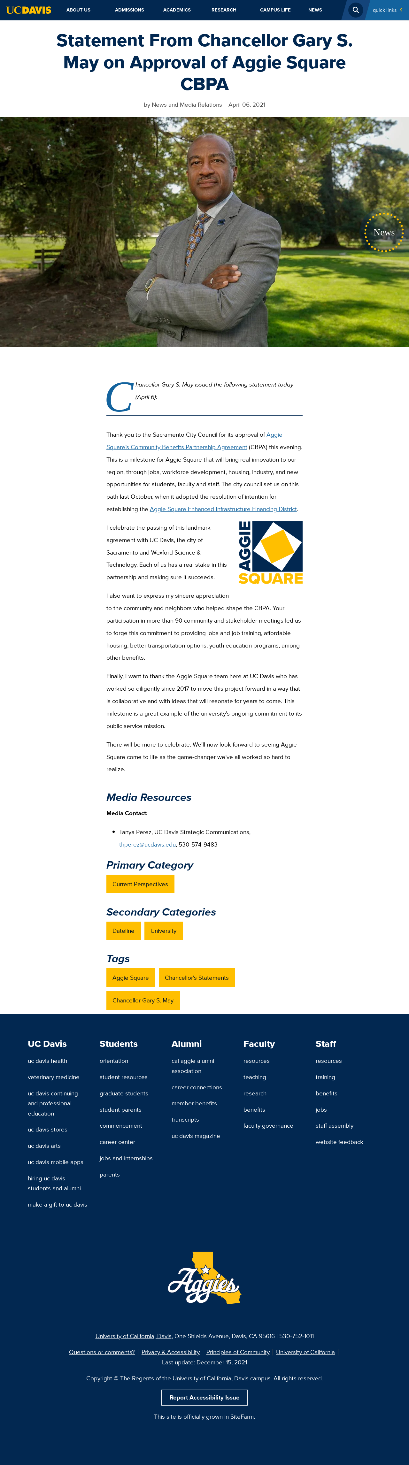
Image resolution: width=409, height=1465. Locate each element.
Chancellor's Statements (197, 977)
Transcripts (185, 1119)
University (163, 930)
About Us (78, 9)
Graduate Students (124, 1093)
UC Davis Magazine (196, 1135)
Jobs (321, 1109)
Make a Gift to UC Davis (57, 1204)
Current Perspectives (140, 883)
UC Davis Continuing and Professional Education (53, 1103)
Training (325, 1076)
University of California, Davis (134, 1335)
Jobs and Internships (126, 1158)
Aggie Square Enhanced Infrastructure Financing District (223, 508)
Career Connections (197, 1087)
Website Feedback (339, 1141)
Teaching (254, 1076)
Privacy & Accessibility (171, 1351)
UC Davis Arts (44, 1145)
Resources (256, 1060)
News (315, 9)
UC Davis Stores (47, 1129)
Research (224, 9)
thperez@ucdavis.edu (147, 844)
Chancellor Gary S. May (143, 1000)
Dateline (123, 930)
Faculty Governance (268, 1125)
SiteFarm (242, 1416)
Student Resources (124, 1076)
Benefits (254, 1109)
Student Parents (121, 1109)
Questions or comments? (102, 1351)
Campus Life (275, 9)
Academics (177, 9)
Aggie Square (130, 977)
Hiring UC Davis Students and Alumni (54, 1183)
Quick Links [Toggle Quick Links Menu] (385, 10)
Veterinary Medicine (54, 1076)
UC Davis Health (47, 1060)
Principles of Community (238, 1351)
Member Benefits (194, 1103)
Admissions (129, 9)
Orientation (114, 1060)
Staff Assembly (334, 1125)
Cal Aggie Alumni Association (193, 1065)
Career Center (117, 1141)
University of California (305, 1351)
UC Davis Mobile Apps (55, 1161)
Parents (110, 1174)
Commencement (121, 1125)
